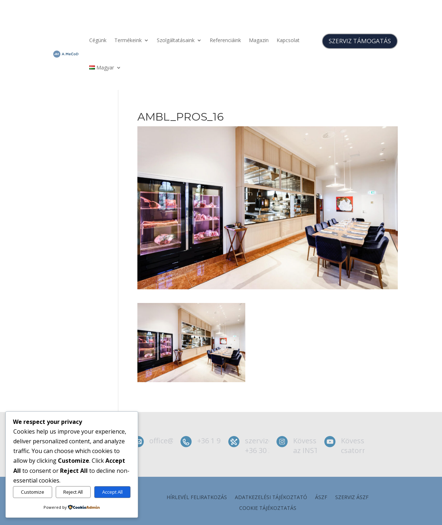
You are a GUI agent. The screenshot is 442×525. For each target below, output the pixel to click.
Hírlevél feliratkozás (197, 498)
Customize (32, 492)
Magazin (259, 40)
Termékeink (128, 40)
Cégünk (97, 40)
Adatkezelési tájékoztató (271, 498)
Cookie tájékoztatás (267, 508)
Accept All (112, 492)
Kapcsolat (288, 40)
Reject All (73, 492)
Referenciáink (225, 40)
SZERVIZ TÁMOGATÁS (360, 41)
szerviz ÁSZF (352, 498)
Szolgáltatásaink (176, 40)
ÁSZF (321, 498)
